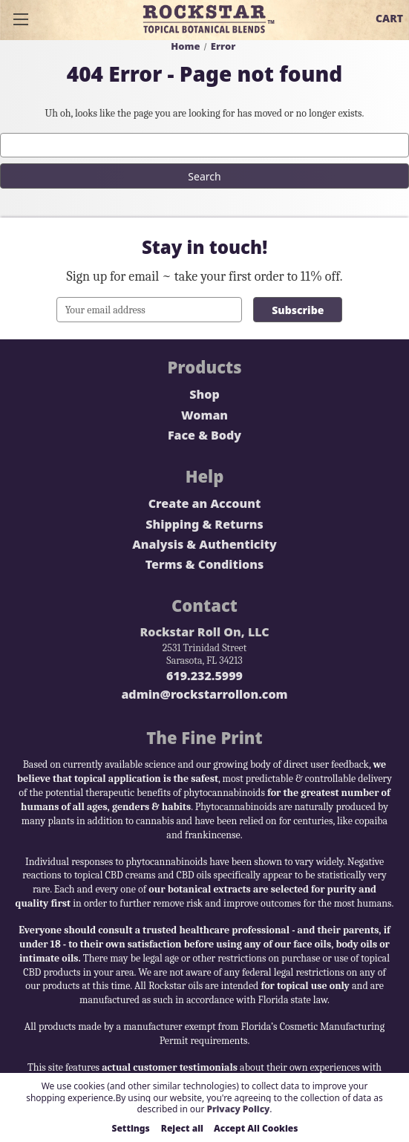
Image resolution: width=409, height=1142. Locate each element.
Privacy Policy (237, 1109)
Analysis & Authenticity (204, 545)
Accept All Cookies (256, 1128)
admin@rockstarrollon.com (204, 695)
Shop (204, 395)
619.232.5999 (204, 676)
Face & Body (204, 435)
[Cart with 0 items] (389, 19)
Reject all (182, 1128)
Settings (131, 1128)
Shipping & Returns (204, 525)
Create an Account (204, 504)
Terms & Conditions (204, 565)
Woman (204, 415)
